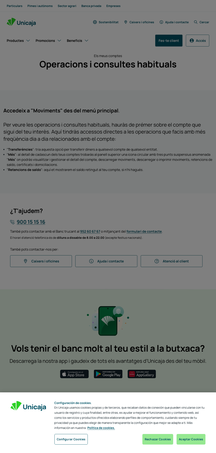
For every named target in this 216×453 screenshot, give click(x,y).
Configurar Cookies (71, 439)
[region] (108, 422)
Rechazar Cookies (158, 439)
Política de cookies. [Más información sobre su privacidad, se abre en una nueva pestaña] (101, 428)
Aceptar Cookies (191, 439)
